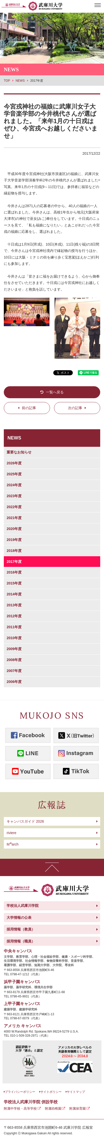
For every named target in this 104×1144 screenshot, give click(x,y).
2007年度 (14, 671)
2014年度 (14, 594)
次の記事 (75, 408)
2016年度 (14, 572)
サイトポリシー (51, 1092)
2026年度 (14, 463)
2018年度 (14, 551)
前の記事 (29, 408)
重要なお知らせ (19, 452)
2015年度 (14, 583)
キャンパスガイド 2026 (25, 821)
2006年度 (14, 682)
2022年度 (14, 507)
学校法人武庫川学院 (23, 906)
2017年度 (14, 562)
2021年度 (14, 518)
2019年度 (14, 540)
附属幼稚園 (53, 1108)
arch (13, 844)
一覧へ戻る (55, 392)
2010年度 (14, 638)
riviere (11, 833)
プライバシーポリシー (20, 1092)
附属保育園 (77, 1108)
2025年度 (14, 474)
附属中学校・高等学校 (20, 1108)
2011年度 (14, 627)
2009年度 (14, 649)
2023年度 (14, 496)
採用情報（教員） (21, 929)
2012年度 (14, 616)
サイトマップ (76, 1092)
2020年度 (14, 529)
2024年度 (14, 485)
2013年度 (14, 605)
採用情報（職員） (21, 941)
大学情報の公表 (19, 918)
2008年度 (14, 660)
